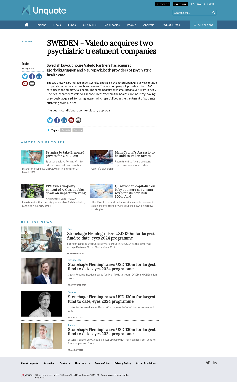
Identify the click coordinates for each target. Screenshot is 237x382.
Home (26, 25)
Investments (74, 260)
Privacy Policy (122, 363)
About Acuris (82, 363)
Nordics (78, 130)
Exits (70, 229)
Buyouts (27, 41)
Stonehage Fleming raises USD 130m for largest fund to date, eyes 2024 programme (111, 236)
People (131, 24)
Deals (57, 24)
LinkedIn (215, 363)
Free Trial (180, 4)
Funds (72, 24)
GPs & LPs (90, 24)
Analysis (148, 24)
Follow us (198, 4)
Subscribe (163, 4)
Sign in (211, 4)
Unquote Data (170, 24)
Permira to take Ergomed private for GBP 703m (65, 154)
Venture (72, 292)
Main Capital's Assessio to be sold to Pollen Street (135, 154)
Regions (41, 24)
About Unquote (30, 363)
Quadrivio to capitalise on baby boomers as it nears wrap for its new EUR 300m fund (135, 191)
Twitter (208, 363)
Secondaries (112, 24)
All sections (205, 24)
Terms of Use (102, 363)
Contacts (65, 363)
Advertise (49, 363)
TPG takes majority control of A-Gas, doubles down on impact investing (66, 189)
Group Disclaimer (146, 363)
